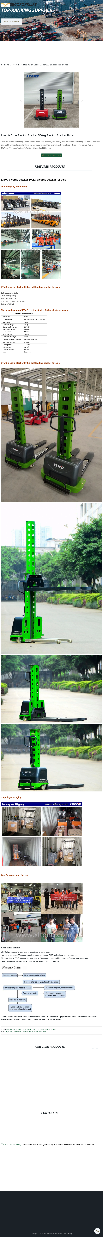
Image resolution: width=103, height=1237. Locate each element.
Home (6, 65)
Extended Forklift (33, 1017)
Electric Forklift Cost (8, 1019)
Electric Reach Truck (23, 1019)
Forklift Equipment (60, 1017)
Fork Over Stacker (89, 1017)
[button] (78, 4)
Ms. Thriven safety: (11, 1184)
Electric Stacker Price (9, 1017)
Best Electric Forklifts (75, 1017)
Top (97, 1230)
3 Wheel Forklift (55, 1019)
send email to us (51, 155)
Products (16, 65)
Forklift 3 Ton (22, 1017)
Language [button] (95, 5)
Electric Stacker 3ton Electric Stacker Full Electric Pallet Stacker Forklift (31, 1029)
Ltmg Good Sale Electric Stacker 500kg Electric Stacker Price (25, 1031)
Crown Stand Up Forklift (40, 1019)
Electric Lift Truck (46, 1017)
